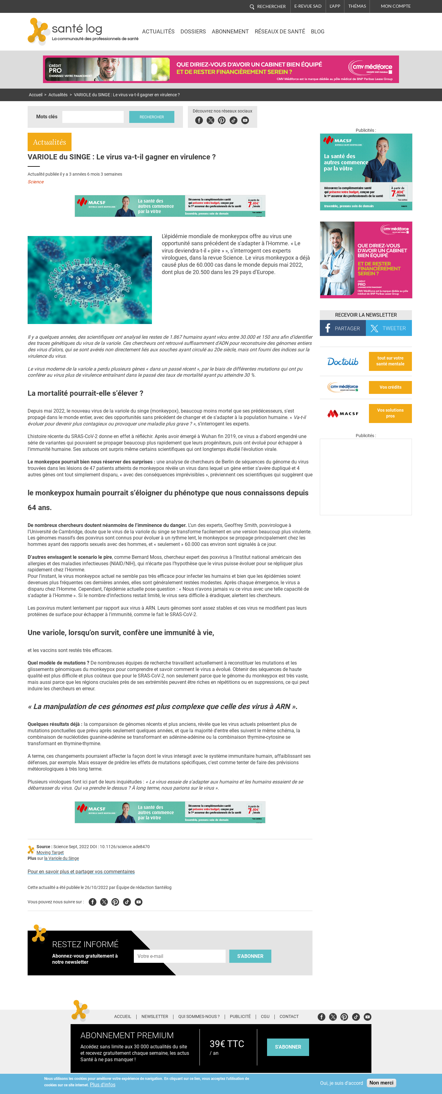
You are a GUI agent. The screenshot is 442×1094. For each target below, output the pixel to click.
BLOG (317, 32)
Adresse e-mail (151, 946)
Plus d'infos (102, 1085)
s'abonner (288, 1047)
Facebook (199, 119)
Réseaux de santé (280, 32)
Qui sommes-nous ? (199, 1017)
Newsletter (155, 1017)
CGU (265, 1017)
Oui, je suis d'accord (341, 1083)
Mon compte (396, 6)
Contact (289, 1017)
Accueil (35, 94)
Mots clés (46, 117)
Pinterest (222, 119)
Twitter (210, 119)
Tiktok (233, 119)
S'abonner (250, 956)
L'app (335, 6)
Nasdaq (360, 27)
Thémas (357, 6)
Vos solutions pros (390, 413)
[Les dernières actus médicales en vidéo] (366, 514)
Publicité (240, 1017)
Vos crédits (390, 387)
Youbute (245, 119)
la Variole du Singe (61, 858)
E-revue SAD (308, 6)
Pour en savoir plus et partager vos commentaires (81, 872)
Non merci (382, 1082)
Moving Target (50, 852)
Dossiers (193, 32)
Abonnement (230, 32)
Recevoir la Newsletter (366, 315)
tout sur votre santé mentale (390, 361)
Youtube (138, 901)
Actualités (158, 32)
